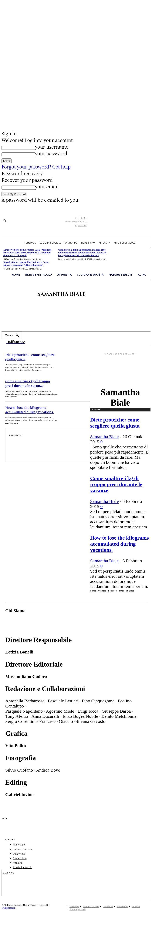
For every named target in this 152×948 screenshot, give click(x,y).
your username (51, 146)
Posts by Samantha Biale (121, 590)
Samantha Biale (104, 436)
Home (93, 590)
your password (51, 153)
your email (47, 186)
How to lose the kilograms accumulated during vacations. (119, 544)
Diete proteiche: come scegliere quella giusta (115, 423)
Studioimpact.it (8, 907)
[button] (5, 220)
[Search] (12, 335)
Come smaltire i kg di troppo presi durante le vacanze (116, 484)
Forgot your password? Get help (36, 166)
